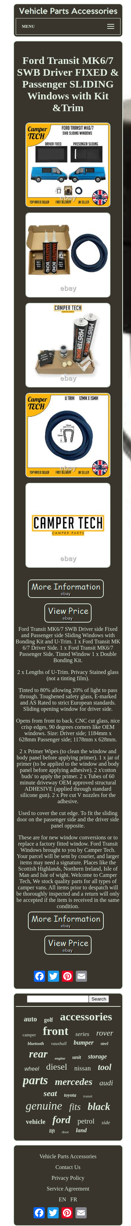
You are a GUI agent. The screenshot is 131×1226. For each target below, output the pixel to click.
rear (38, 1054)
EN (62, 1199)
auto (30, 1019)
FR (73, 1199)
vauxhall (59, 1043)
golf (48, 1020)
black (99, 1106)
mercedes (73, 1081)
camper (29, 1034)
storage (97, 1056)
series (82, 1034)
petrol (86, 1121)
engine (59, 1058)
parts (35, 1080)
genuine (44, 1106)
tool (104, 1067)
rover (105, 1033)
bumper (84, 1042)
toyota (70, 1095)
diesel (56, 1067)
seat (50, 1093)
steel (104, 1043)
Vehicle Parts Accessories (68, 1156)
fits (75, 1107)
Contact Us (68, 1167)
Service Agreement (67, 1189)
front (55, 1031)
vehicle (35, 1121)
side (106, 1122)
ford (61, 1119)
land (81, 1130)
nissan (82, 1068)
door (65, 1132)
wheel (31, 1069)
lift (52, 1131)
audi (106, 1082)
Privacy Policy (68, 1178)
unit (76, 1057)
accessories (86, 1016)
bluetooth (36, 1043)
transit (87, 1096)
